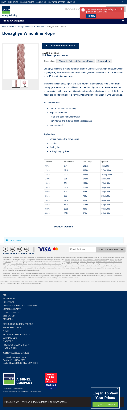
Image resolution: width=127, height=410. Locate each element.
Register (111, 404)
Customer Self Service (18, 391)
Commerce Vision (35, 391)
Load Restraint (12, 309)
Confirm (91, 16)
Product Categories (13, 20)
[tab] (49, 61)
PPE (5, 295)
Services (8, 319)
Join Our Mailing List (110, 249)
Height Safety (11, 312)
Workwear (9, 299)
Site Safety (9, 316)
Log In (99, 404)
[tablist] (83, 139)
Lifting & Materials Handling (20, 305)
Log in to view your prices (62, 46)
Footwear (9, 302)
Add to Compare (52, 53)
